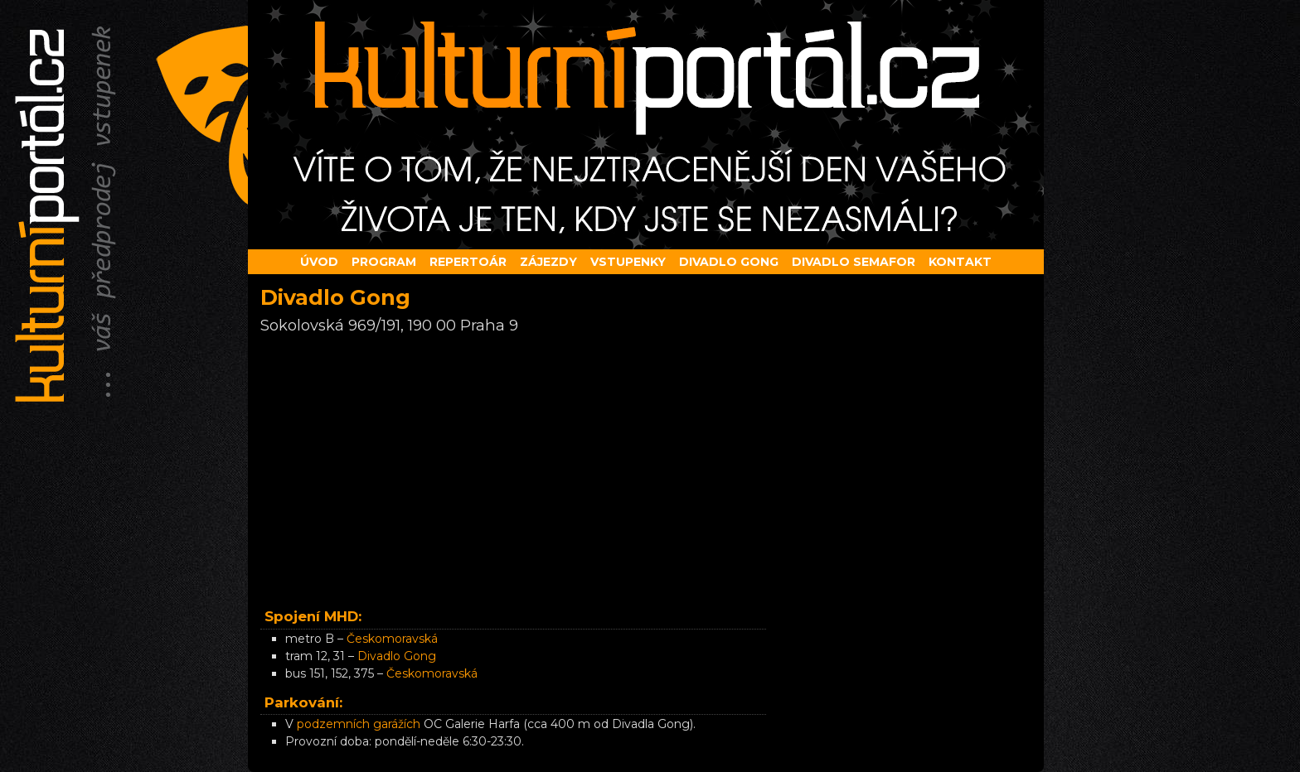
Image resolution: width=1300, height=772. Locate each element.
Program (384, 261)
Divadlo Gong (396, 656)
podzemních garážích (358, 724)
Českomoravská (392, 638)
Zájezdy (548, 261)
